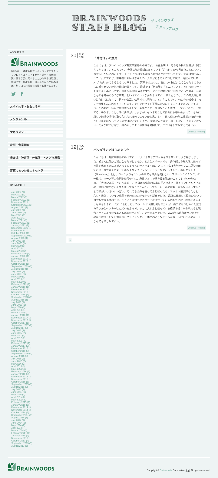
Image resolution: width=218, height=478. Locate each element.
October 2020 (18, 233)
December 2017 (19, 317)
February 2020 (19, 253)
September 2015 (20, 384)
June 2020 (16, 243)
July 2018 (16, 302)
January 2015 (18, 404)
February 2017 (19, 343)
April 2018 (16, 310)
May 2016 (16, 363)
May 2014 (16, 425)
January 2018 (18, 315)
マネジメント (18, 132)
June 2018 (16, 305)
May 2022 (16, 194)
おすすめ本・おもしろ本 (25, 106)
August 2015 (17, 387)
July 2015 (16, 389)
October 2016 (18, 351)
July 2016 (16, 358)
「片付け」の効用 (105, 58)
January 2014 (18, 435)
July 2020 (16, 240)
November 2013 (19, 438)
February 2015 (19, 402)
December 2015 (19, 376)
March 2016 (17, 369)
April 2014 (16, 428)
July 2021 (16, 210)
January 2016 (18, 374)
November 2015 (19, 379)
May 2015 (16, 394)
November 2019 (19, 261)
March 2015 (17, 399)
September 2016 (20, 353)
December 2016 (19, 348)
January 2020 (18, 256)
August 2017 (17, 328)
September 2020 (20, 235)
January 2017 (18, 346)
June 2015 (16, 392)
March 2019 (17, 281)
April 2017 (16, 338)
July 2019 (16, 271)
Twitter (13, 94)
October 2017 (18, 322)
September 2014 (20, 415)
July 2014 (16, 420)
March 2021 (17, 220)
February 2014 (19, 433)
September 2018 (20, 297)
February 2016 (19, 371)
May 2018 (16, 307)
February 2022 (19, 199)
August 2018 (17, 299)
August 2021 (17, 207)
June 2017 (16, 333)
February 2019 (19, 284)
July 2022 (16, 192)
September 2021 (20, 205)
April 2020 (16, 248)
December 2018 (19, 289)
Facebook (22, 94)
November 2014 (19, 410)
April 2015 (16, 397)
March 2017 (17, 340)
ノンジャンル (18, 119)
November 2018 (19, 292)
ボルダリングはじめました (111, 149)
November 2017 (19, 320)
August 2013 (17, 445)
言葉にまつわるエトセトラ (26, 170)
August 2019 (17, 269)
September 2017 (20, 325)
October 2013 (18, 440)
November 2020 (19, 230)
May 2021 (16, 215)
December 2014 (19, 407)
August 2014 (17, 417)
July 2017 (16, 330)
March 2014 (17, 430)
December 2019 (19, 258)
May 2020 (16, 246)
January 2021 (18, 225)
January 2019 (18, 287)
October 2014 (18, 412)
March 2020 (17, 251)
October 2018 (18, 294)
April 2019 (16, 279)
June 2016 (16, 361)
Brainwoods (166, 470)
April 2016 (16, 366)
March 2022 (17, 197)
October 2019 (18, 263)
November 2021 (19, 202)
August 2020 (17, 238)
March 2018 (17, 312)
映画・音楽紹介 (19, 145)
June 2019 (16, 274)
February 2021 (19, 222)
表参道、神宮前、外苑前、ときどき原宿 (35, 157)
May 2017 (16, 335)
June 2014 (16, 422)
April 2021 (16, 217)
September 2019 (20, 266)
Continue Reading (196, 131)
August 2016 (17, 356)
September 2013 (20, 443)
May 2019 (16, 276)
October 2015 (18, 381)
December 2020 (19, 228)
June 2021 (16, 212)
